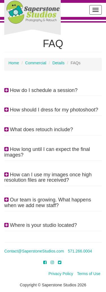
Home (13, 63)
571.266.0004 (80, 251)
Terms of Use (88, 273)
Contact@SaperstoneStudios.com (34, 251)
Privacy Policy (61, 273)
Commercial (35, 63)
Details (58, 63)
